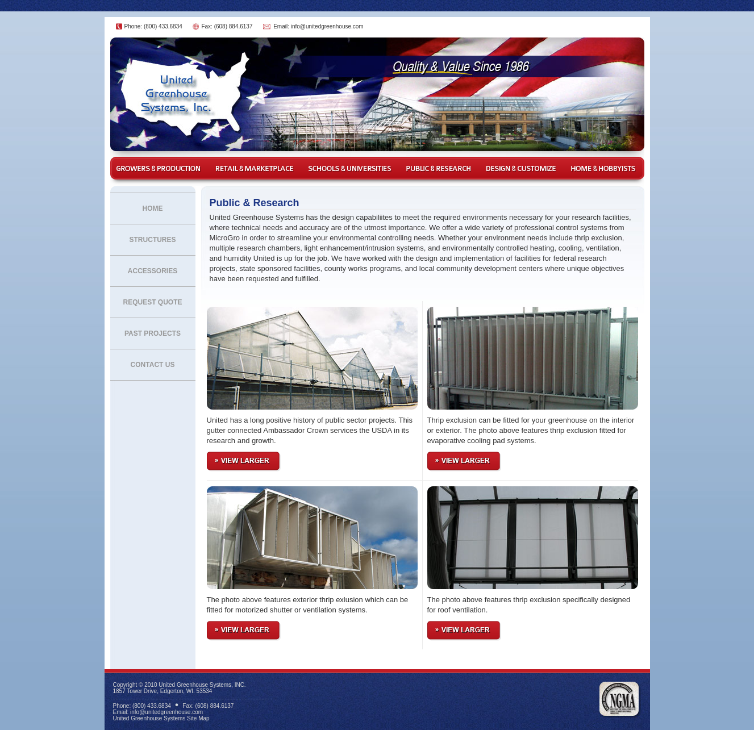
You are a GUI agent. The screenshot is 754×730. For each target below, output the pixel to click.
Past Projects (152, 333)
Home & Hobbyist (604, 168)
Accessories (152, 271)
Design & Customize (522, 168)
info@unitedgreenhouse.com (327, 26)
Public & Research (440, 168)
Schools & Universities (350, 168)
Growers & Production (158, 168)
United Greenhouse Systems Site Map (161, 718)
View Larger (244, 462)
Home (153, 208)
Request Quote (152, 302)
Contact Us (153, 365)
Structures (152, 240)
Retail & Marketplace (254, 168)
